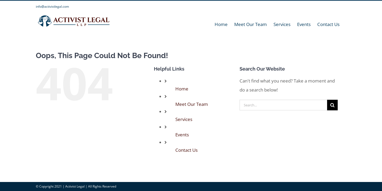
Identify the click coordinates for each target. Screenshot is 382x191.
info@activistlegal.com (52, 6)
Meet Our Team (191, 104)
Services (183, 119)
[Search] (332, 105)
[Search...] (283, 105)
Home (181, 89)
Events (182, 135)
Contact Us (186, 150)
